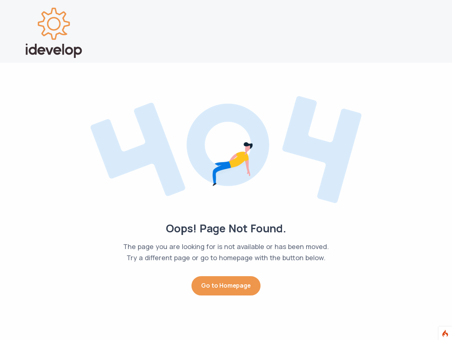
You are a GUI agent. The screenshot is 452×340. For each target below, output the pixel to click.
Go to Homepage (225, 285)
